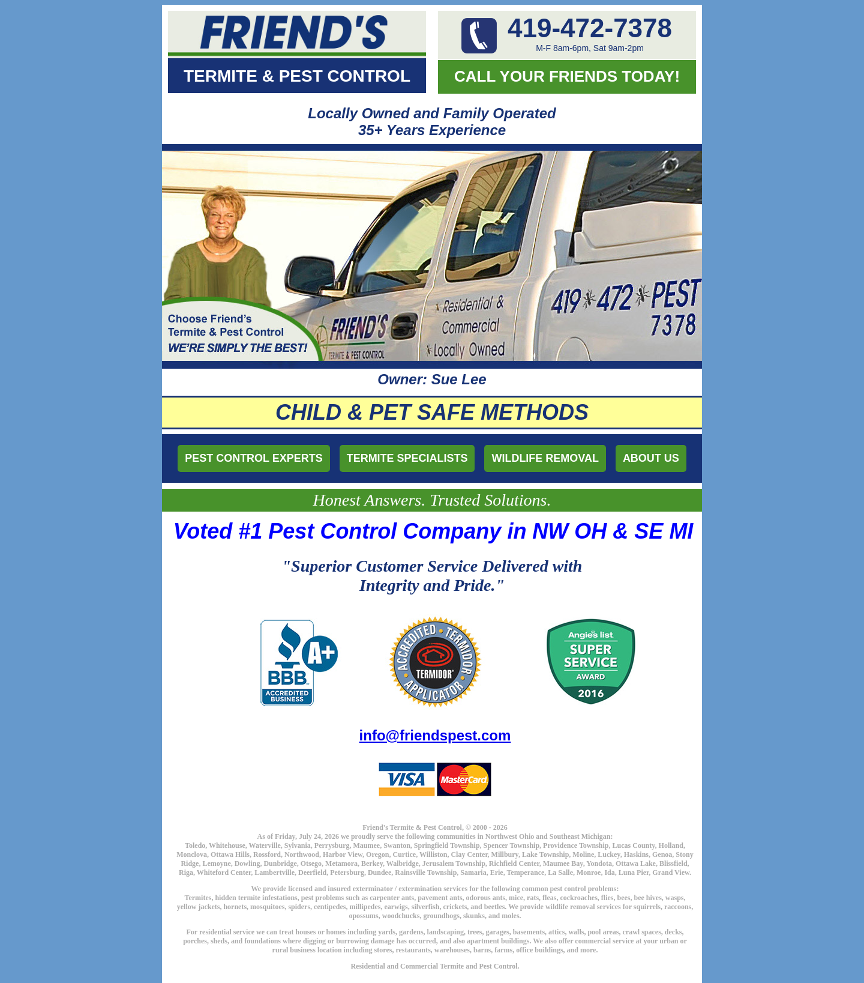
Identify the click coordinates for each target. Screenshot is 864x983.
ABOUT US (651, 458)
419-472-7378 (590, 28)
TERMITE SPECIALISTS (407, 458)
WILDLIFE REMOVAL (545, 458)
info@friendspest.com (435, 735)
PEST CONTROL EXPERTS (254, 458)
